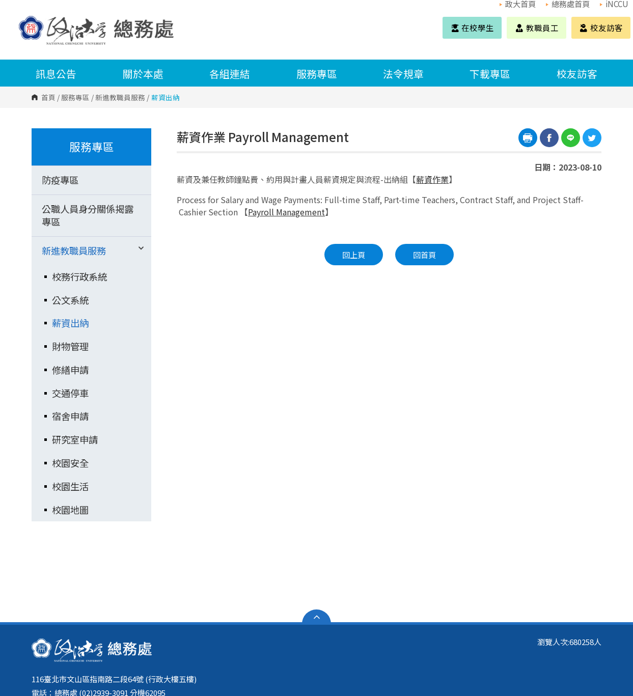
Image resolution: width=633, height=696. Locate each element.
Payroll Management (286, 212)
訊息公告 (56, 73)
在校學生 (472, 27)
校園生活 (70, 486)
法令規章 (403, 73)
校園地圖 (70, 509)
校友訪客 (601, 27)
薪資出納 (70, 322)
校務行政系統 (79, 276)
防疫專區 (60, 179)
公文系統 (70, 300)
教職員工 (536, 27)
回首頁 (424, 254)
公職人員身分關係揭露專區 (87, 215)
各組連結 (229, 73)
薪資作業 (432, 179)
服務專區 (316, 73)
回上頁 (353, 254)
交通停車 (70, 393)
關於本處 (143, 73)
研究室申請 (75, 439)
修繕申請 (70, 369)
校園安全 (70, 462)
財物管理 (70, 346)
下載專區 (490, 73)
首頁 (48, 97)
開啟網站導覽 (316, 617)
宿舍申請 (70, 416)
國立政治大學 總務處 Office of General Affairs (29, 19)
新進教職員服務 (120, 97)
